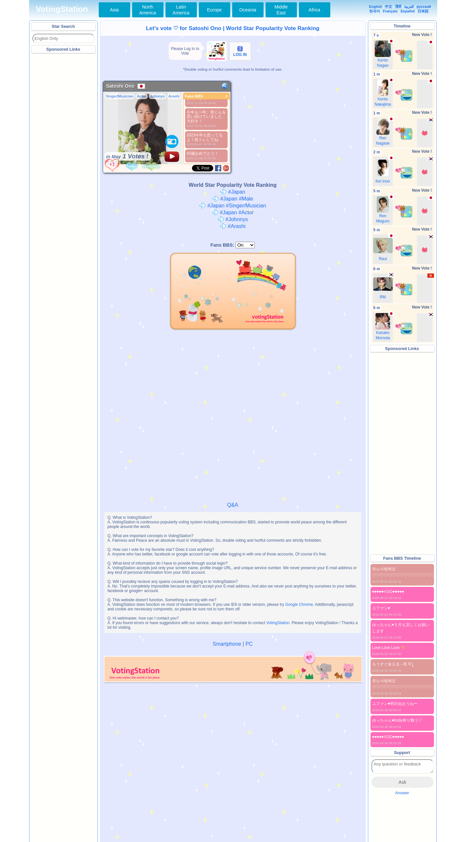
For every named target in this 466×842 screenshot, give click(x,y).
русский (424, 7)
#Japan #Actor (233, 212)
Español (408, 11)
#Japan (232, 192)
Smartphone (227, 644)
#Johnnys (232, 219)
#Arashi (233, 226)
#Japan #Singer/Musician (232, 205)
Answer (402, 792)
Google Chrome (299, 604)
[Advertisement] (64, 153)
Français (390, 11)
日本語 (423, 11)
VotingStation (62, 9)
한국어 (374, 11)
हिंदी (398, 7)
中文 (388, 7)
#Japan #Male (232, 199)
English (375, 7)
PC (248, 644)
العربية (409, 7)
